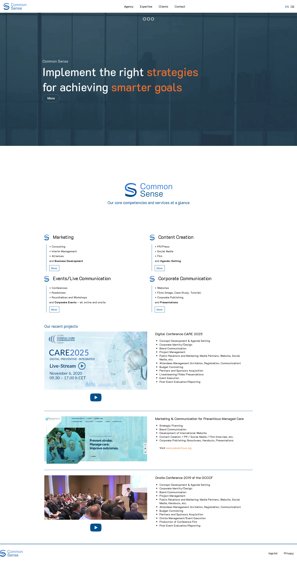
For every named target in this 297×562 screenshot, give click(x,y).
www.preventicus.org (178, 448)
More (51, 98)
